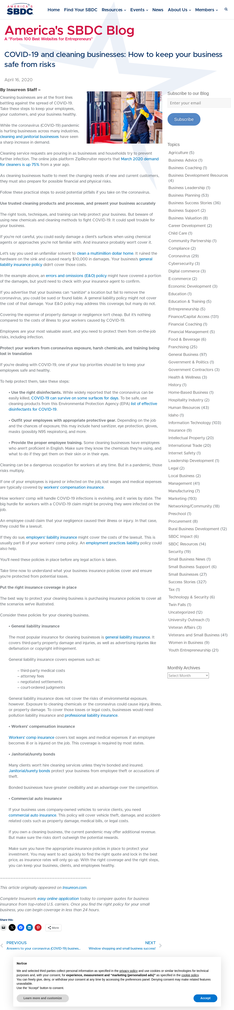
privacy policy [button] (128, 971)
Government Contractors (190, 370)
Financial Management (188, 332)
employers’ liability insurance (51, 538)
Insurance (177, 431)
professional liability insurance (91, 716)
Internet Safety (181, 453)
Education (177, 294)
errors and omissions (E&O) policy (76, 276)
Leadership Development (191, 461)
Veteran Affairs (181, 628)
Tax (171, 590)
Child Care (177, 233)
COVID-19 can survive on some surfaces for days (74, 398)
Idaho (173, 415)
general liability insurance (127, 637)
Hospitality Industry (185, 400)
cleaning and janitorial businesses (29, 137)
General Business (183, 355)
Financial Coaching (185, 324)
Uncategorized (181, 612)
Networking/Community (190, 506)
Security (175, 552)
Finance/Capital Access (189, 317)
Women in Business (185, 643)
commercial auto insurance (32, 815)
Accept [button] (205, 998)
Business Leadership (186, 188)
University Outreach (186, 620)
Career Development (187, 226)
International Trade (185, 446)
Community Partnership (189, 241)
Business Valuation (185, 218)
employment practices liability (112, 543)
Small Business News (186, 559)
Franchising (178, 347)
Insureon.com (75, 888)
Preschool (177, 514)
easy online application (58, 899)
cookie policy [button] (189, 975)
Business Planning (184, 196)
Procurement (180, 522)
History (174, 385)
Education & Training (186, 302)
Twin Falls (177, 605)
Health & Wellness (184, 377)
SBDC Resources (183, 544)
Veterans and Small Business (194, 635)
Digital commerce (184, 271)
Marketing (177, 499)
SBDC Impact (180, 537)
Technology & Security (188, 597)
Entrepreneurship (183, 309)
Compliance (179, 249)
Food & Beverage (184, 340)
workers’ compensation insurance (74, 488)
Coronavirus (179, 256)
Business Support (184, 211)
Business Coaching (185, 168)
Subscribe (184, 119)
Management (180, 484)
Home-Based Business (188, 393)
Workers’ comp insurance (31, 738)
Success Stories (182, 582)
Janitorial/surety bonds (29, 771)
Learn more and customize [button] (43, 998)
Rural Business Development (193, 529)
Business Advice (182, 160)
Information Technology (189, 423)
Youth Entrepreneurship (189, 650)
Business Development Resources (198, 176)
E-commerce (179, 279)
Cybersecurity (181, 264)
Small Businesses (183, 575)
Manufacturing (181, 491)
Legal (173, 468)
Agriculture (178, 153)
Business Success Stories (190, 203)
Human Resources (184, 408)
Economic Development (189, 287)
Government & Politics (188, 362)
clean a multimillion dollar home (105, 254)
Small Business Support (189, 567)
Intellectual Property (186, 438)
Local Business (181, 476)
